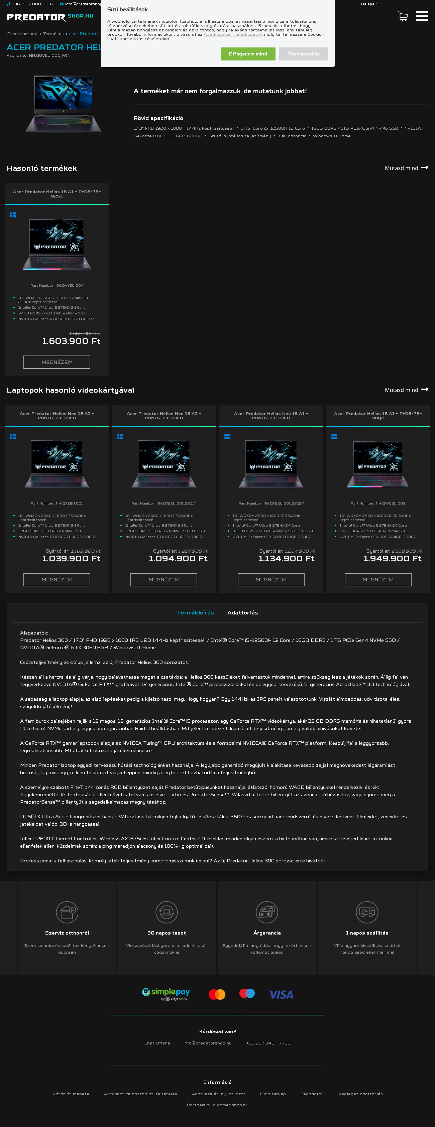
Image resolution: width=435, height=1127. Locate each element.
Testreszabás (304, 53)
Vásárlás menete (70, 1094)
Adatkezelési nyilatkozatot (233, 34)
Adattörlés (242, 612)
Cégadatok (312, 1094)
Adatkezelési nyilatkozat (218, 1094)
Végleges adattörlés (360, 1094)
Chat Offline (157, 1043)
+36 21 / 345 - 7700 (268, 1043)
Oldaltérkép (273, 1094)
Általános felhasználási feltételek (140, 1094)
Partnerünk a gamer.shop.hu (217, 1105)
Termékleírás (195, 612)
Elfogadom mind (248, 53)
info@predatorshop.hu (208, 1043)
